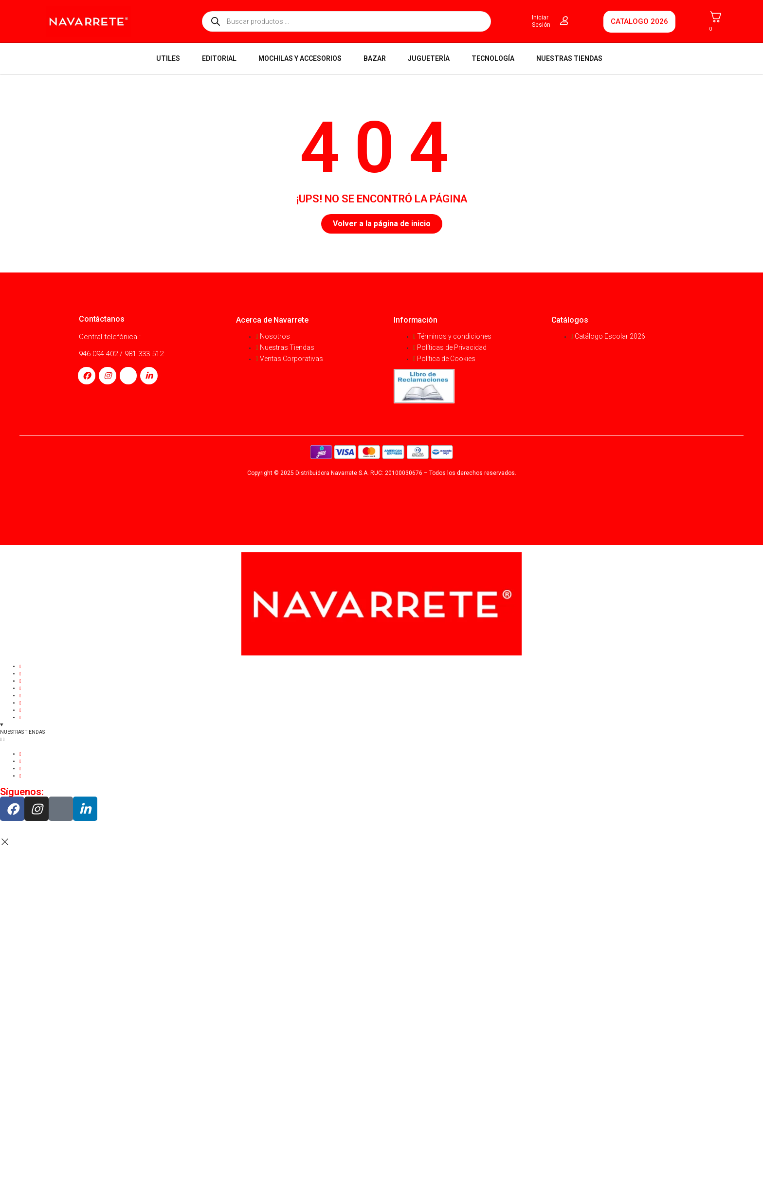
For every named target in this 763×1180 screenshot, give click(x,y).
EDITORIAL (219, 58)
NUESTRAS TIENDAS (569, 58)
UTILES (168, 58)
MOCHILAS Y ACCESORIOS (300, 58)
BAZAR (374, 58)
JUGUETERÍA (429, 58)
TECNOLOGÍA (493, 58)
